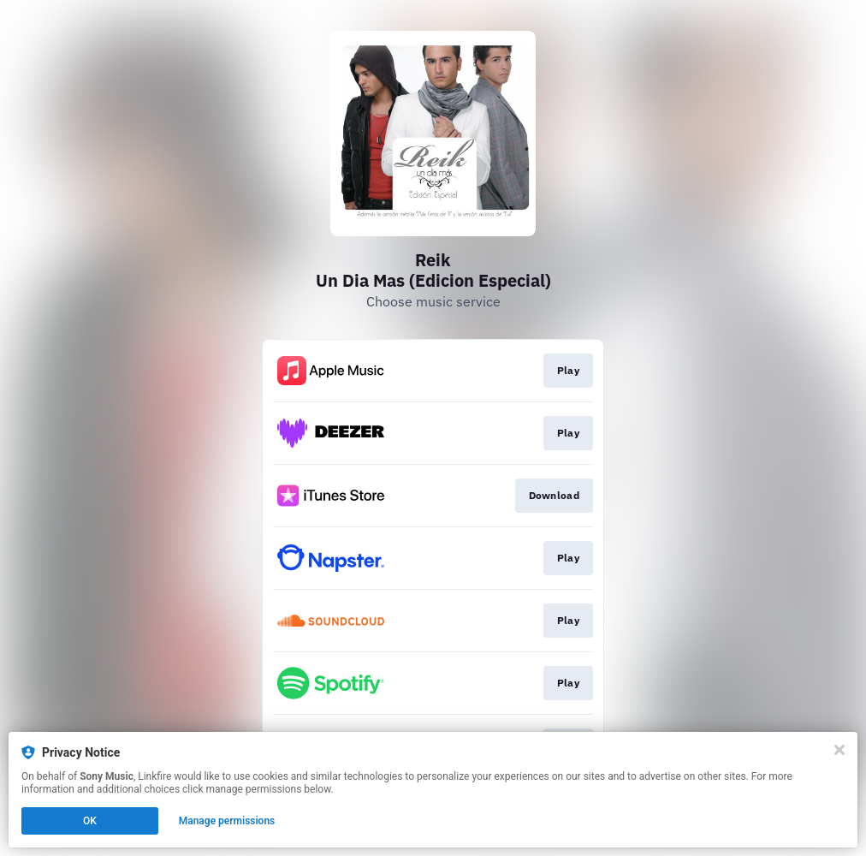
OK (90, 821)
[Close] (839, 750)
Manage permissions (227, 821)
